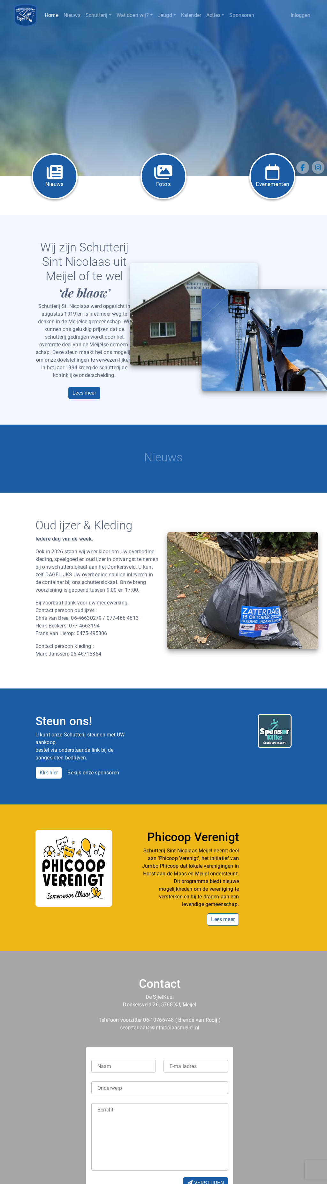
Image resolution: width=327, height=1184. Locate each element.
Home (51, 15)
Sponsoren (241, 15)
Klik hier (49, 773)
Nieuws (72, 15)
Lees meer (84, 393)
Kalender (191, 15)
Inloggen (300, 15)
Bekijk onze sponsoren (93, 773)
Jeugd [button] (165, 15)
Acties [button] (213, 15)
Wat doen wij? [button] (133, 15)
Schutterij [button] (97, 15)
